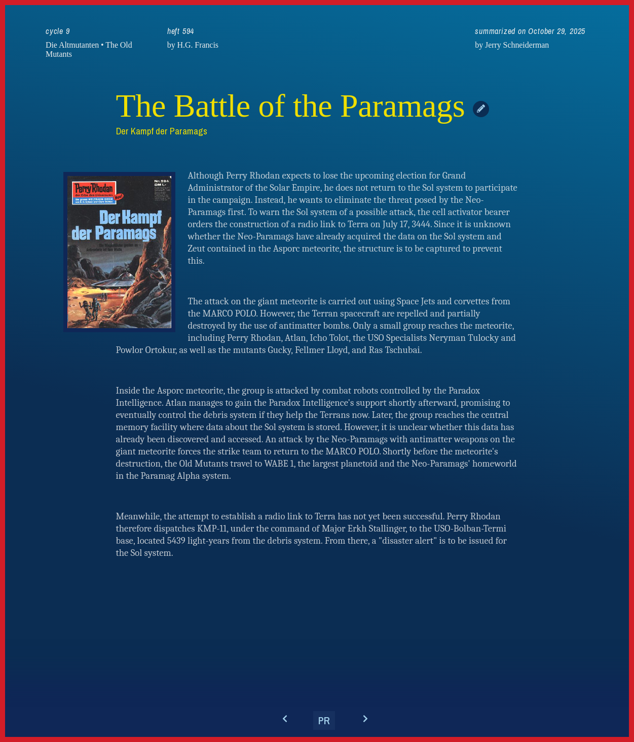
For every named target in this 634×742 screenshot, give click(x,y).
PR (324, 720)
